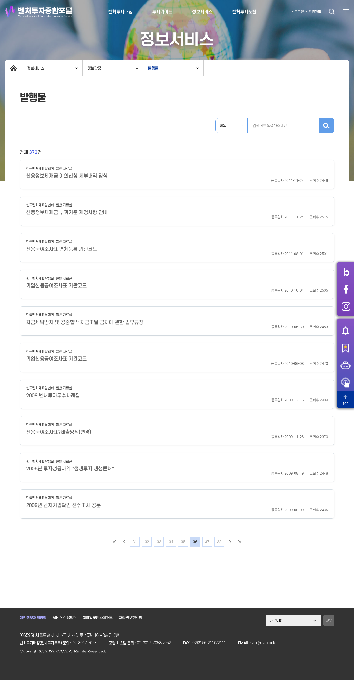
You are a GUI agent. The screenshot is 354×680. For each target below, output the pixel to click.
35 (183, 542)
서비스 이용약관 (64, 618)
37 (207, 542)
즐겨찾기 (345, 347)
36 (195, 542)
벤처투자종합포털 (39, 11)
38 (219, 542)
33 (159, 542)
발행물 (153, 68)
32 (147, 542)
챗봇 (345, 365)
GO (329, 620)
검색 (332, 12)
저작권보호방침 (130, 618)
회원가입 (315, 12)
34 (171, 542)
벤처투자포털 (244, 11)
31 (135, 542)
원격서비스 (345, 382)
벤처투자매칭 (120, 11)
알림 (345, 330)
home (13, 68)
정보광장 (94, 68)
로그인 (299, 12)
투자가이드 (162, 11)
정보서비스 (202, 11)
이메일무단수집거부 (98, 618)
